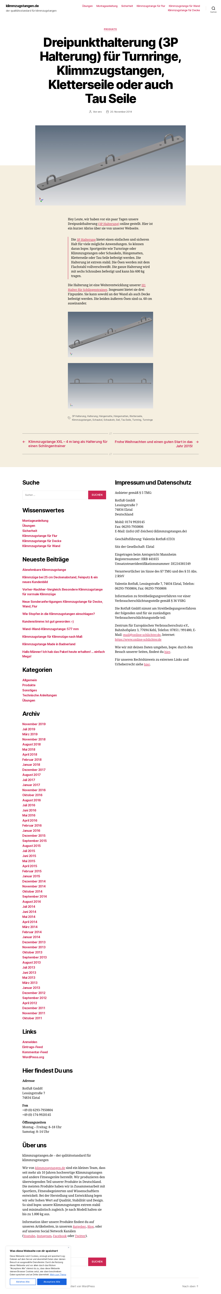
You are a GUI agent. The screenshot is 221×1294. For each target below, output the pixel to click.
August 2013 (31, 962)
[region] (38, 1267)
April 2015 (29, 865)
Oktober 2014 (32, 891)
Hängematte (105, 416)
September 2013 (34, 957)
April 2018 (30, 754)
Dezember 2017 (34, 769)
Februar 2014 (32, 931)
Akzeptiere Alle (52, 1281)
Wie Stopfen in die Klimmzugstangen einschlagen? (59, 613)
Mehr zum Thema (58, 1274)
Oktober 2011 (32, 1018)
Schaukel (97, 419)
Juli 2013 (29, 967)
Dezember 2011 (33, 1007)
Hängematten (121, 416)
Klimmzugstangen (81, 419)
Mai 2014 (29, 916)
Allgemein (29, 680)
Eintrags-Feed (32, 1046)
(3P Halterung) (109, 224)
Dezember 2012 (34, 992)
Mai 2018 (29, 749)
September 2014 (34, 896)
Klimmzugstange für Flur (151, 5)
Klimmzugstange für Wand (184, 5)
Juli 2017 (29, 779)
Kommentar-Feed (35, 1052)
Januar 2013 (31, 987)
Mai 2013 (29, 977)
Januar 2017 (31, 784)
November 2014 (34, 886)
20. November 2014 (121, 111)
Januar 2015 (31, 876)
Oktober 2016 (32, 794)
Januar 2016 (31, 830)
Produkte (110, 29)
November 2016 (34, 789)
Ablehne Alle (23, 1281)
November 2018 (34, 739)
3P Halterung (86, 240)
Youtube (29, 1235)
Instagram (44, 1235)
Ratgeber (79, 1226)
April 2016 (30, 820)
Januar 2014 (31, 936)
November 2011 (34, 1013)
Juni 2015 (29, 855)
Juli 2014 (29, 906)
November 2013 (34, 947)
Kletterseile (136, 416)
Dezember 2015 (34, 835)
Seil (118, 419)
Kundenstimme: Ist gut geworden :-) (48, 621)
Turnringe (148, 419)
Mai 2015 (29, 860)
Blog (90, 1226)
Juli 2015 (29, 850)
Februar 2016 (32, 825)
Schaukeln (109, 419)
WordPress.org (33, 1057)
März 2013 (30, 982)
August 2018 (31, 744)
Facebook (60, 1235)
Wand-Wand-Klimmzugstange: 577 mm (51, 628)
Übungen (87, 5)
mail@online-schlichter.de (142, 634)
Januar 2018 (31, 764)
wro (100, 111)
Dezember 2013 (34, 942)
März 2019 (30, 734)
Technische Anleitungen (40, 695)
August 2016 (31, 800)
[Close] (68, 1247)
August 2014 (31, 901)
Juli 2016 (29, 805)
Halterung (92, 416)
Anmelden (29, 1041)
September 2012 (34, 997)
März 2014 (30, 926)
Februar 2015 (32, 871)
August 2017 (31, 774)
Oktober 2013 (32, 952)
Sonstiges (29, 690)
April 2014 (30, 921)
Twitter (81, 1235)
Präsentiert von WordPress (79, 1285)
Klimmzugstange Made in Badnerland (49, 644)
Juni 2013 (29, 972)
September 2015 (34, 840)
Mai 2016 (29, 815)
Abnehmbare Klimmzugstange (44, 569)
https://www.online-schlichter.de (138, 639)
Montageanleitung (107, 5)
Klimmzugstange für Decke (184, 10)
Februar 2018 (32, 759)
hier (167, 651)
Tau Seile (126, 419)
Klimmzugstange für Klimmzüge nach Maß (53, 636)
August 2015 (31, 845)
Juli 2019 (29, 729)
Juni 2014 (29, 911)
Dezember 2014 (34, 881)
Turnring (136, 419)
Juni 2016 (29, 810)
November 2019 (34, 723)
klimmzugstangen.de (22, 6)
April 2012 (29, 1002)
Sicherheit (127, 5)
